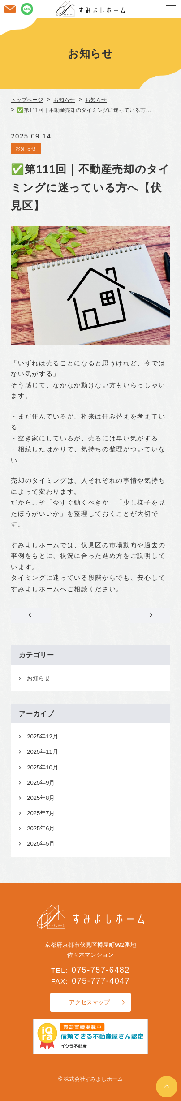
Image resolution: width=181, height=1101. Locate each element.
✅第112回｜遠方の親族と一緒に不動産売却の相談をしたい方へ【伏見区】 (150, 615)
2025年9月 (41, 782)
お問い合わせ (10, 9)
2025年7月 (41, 813)
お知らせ (26, 148)
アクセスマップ (89, 1002)
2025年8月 (41, 797)
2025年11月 (42, 751)
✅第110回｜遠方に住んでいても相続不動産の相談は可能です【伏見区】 (31, 615)
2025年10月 (42, 767)
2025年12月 (42, 736)
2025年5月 (41, 843)
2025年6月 (41, 828)
